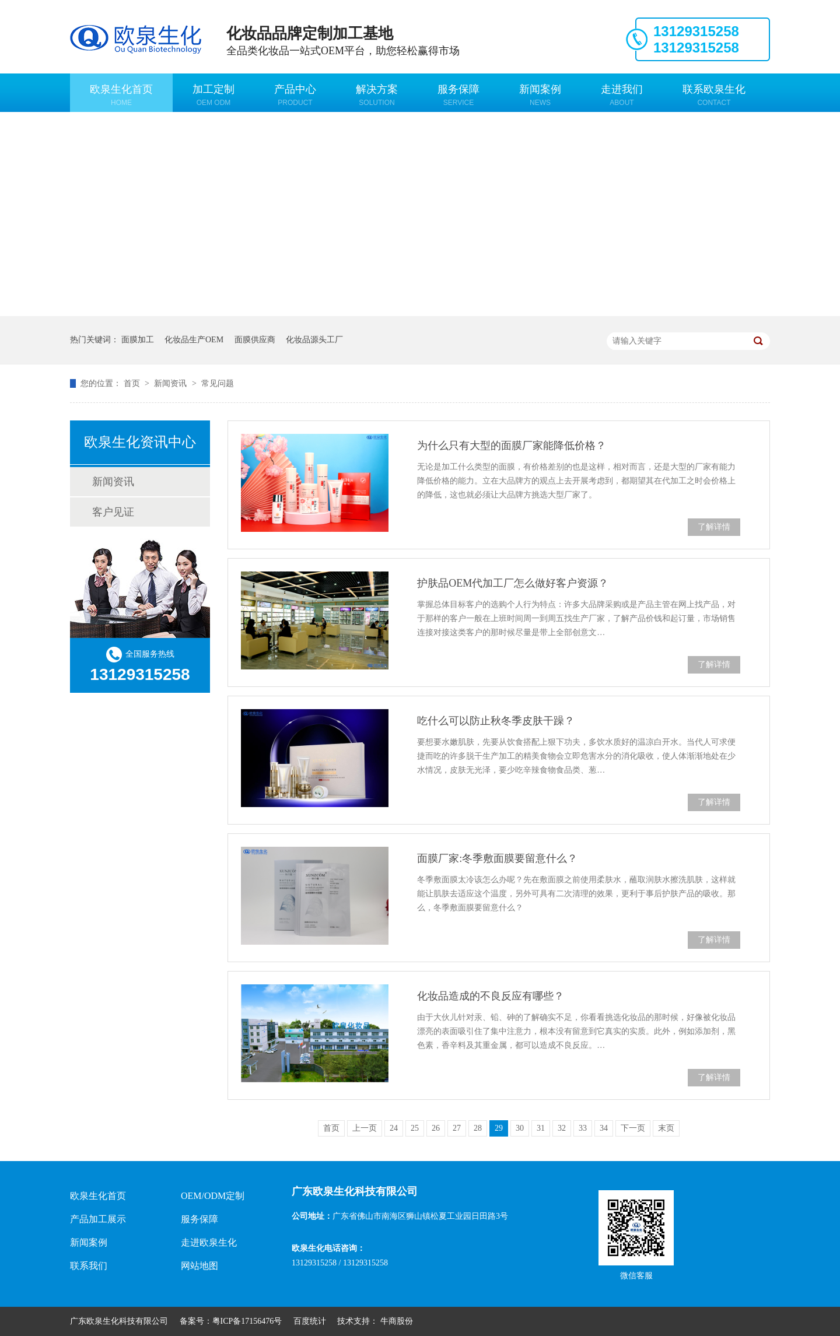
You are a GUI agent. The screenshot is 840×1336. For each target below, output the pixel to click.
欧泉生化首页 (121, 95)
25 (415, 1128)
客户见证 (113, 512)
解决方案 (377, 95)
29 (499, 1128)
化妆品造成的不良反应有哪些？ (490, 996)
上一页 (364, 1128)
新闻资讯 (171, 383)
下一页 (633, 1128)
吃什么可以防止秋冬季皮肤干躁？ (496, 721)
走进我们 (622, 95)
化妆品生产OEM (193, 339)
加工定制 (213, 95)
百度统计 (309, 1321)
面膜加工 (137, 339)
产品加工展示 (98, 1219)
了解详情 (714, 527)
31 (541, 1128)
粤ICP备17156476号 (247, 1321)
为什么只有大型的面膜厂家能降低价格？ (511, 445)
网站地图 (199, 1266)
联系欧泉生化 (714, 95)
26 (436, 1128)
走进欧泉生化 (209, 1242)
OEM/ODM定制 (212, 1196)
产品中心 (295, 95)
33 (583, 1128)
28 (478, 1128)
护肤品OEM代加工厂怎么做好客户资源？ (512, 583)
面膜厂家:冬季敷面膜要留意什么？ (497, 858)
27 (457, 1128)
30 (520, 1128)
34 (604, 1128)
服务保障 (459, 95)
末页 (666, 1128)
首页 (133, 383)
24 (394, 1128)
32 (562, 1128)
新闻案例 (540, 95)
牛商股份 (396, 1321)
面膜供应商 (255, 339)
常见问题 (217, 383)
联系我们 (88, 1266)
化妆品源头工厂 (314, 339)
